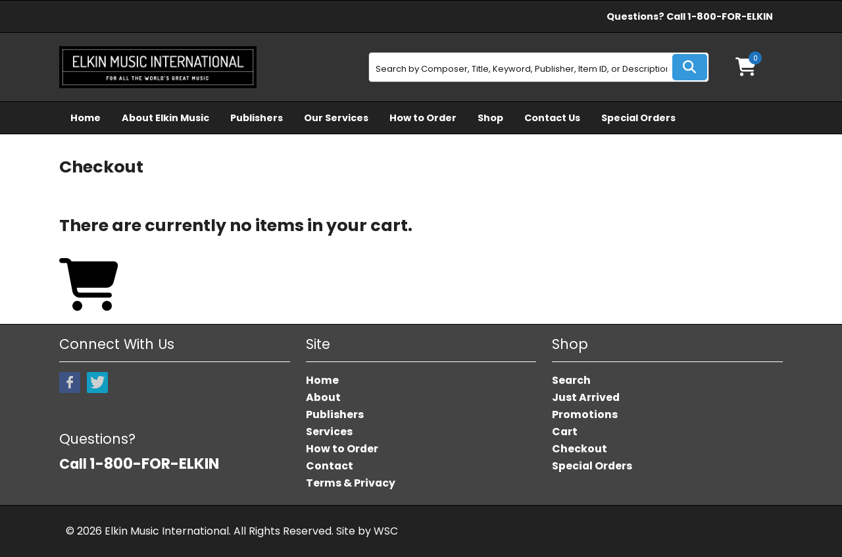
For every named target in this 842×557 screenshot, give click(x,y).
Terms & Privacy (350, 483)
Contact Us (552, 117)
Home (85, 117)
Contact (329, 465)
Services (329, 431)
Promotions (585, 414)
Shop (490, 117)
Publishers (256, 117)
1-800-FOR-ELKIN (730, 16)
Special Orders (638, 117)
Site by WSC (367, 531)
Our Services (336, 117)
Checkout (579, 448)
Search (571, 380)
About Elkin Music (165, 117)
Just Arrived (586, 397)
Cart (565, 431)
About (323, 397)
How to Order (423, 117)
